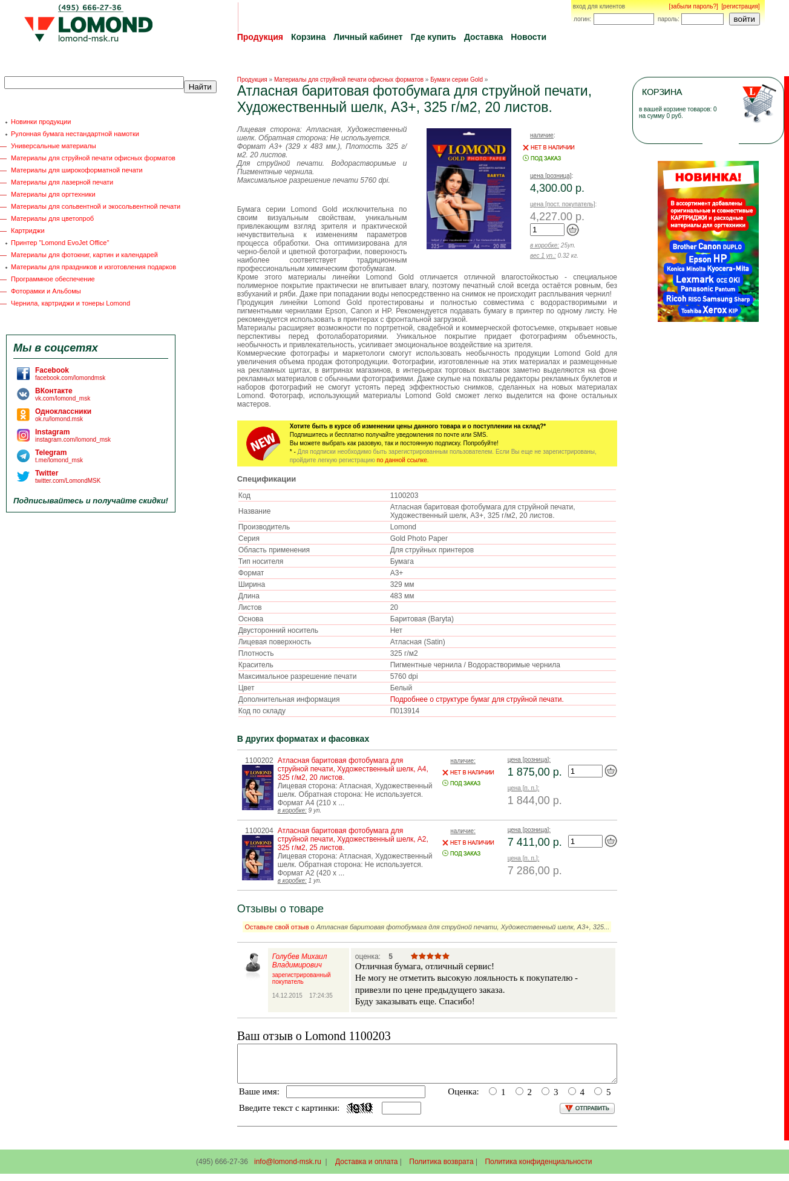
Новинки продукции (41, 121)
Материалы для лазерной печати (62, 182)
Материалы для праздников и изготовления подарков (93, 266)
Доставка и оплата (366, 1169)
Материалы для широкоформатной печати (77, 170)
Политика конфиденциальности (538, 1169)
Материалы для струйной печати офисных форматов (93, 158)
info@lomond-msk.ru (287, 1169)
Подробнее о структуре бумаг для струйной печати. (477, 699)
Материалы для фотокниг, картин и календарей (84, 254)
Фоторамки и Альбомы (46, 291)
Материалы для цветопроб (52, 218)
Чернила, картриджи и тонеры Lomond (70, 303)
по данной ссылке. (403, 460)
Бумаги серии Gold (456, 79)
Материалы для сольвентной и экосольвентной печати (95, 206)
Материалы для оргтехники (53, 194)
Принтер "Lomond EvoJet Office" (60, 242)
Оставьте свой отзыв (276, 927)
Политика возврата (441, 1169)
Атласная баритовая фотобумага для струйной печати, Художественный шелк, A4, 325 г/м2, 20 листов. (353, 769)
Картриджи (28, 230)
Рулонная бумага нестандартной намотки (75, 133)
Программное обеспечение (53, 279)
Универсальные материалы (53, 145)
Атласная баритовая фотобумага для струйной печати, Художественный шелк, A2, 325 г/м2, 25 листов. (353, 839)
